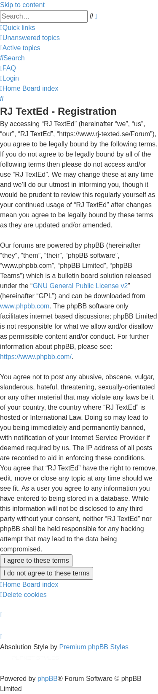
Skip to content (22, 4)
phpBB (47, 678)
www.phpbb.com (24, 306)
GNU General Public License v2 (80, 285)
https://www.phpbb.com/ (36, 356)
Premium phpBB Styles (94, 647)
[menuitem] (30, 37)
